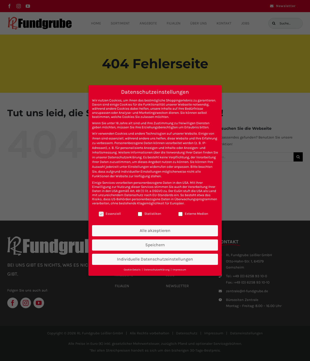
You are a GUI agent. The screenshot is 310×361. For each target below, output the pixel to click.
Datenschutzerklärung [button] (157, 269)
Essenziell (110, 214)
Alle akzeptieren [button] (155, 230)
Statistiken (149, 214)
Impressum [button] (179, 269)
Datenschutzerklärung (125, 157)
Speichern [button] (155, 244)
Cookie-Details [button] (132, 269)
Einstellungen (138, 167)
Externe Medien (193, 214)
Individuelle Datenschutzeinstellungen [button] (155, 259)
